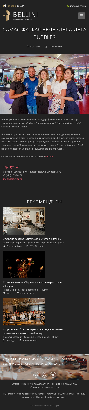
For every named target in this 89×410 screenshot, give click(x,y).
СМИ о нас (37, 359)
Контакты (54, 364)
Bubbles (49, 156)
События (29, 364)
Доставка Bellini (12, 364)
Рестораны (51, 359)
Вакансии (24, 359)
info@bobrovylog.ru (12, 179)
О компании (10, 359)
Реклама (41, 364)
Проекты (65, 359)
